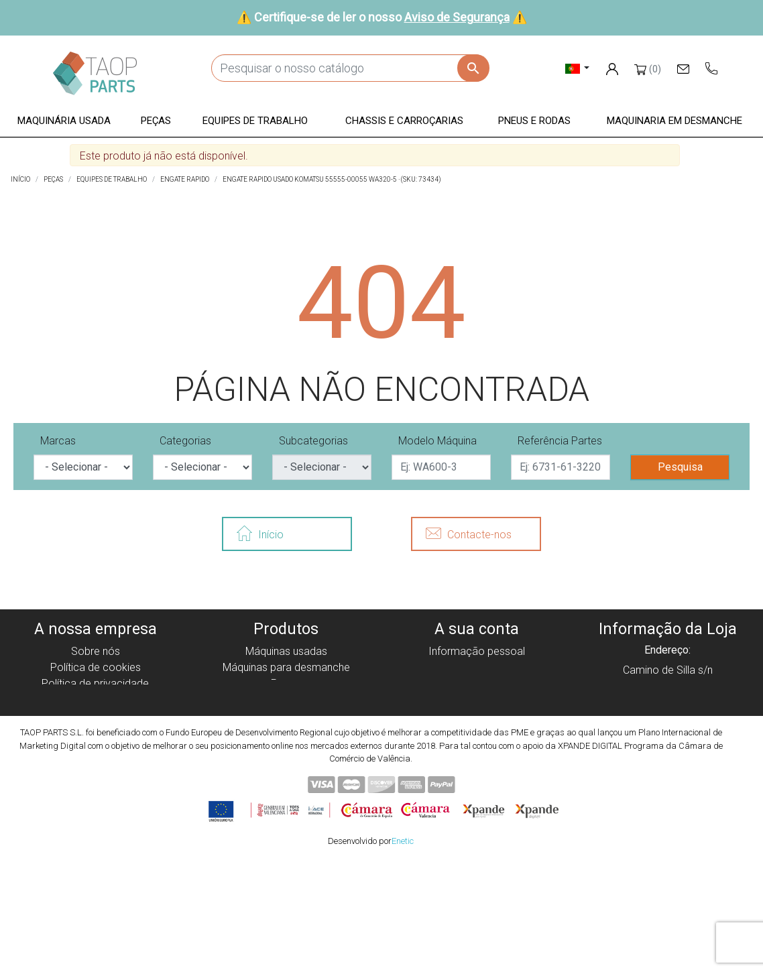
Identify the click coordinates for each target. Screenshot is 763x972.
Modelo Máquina (437, 440)
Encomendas (477, 667)
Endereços (476, 699)
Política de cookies (95, 667)
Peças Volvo (286, 763)
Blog (95, 763)
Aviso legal (95, 699)
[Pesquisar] (350, 68)
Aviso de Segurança (457, 17)
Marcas (58, 440)
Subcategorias (313, 440)
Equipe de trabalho (286, 699)
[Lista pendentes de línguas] (577, 68)
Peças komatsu (286, 747)
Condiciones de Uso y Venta (95, 715)
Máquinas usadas (286, 651)
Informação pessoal (476, 651)
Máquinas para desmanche (286, 667)
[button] (64, 122)
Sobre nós (95, 651)
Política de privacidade (95, 683)
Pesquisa (680, 467)
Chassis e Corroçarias (286, 715)
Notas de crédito (477, 683)
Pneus (286, 731)
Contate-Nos (95, 747)
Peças (286, 683)
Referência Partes (560, 440)
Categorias (185, 440)
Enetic (403, 951)
